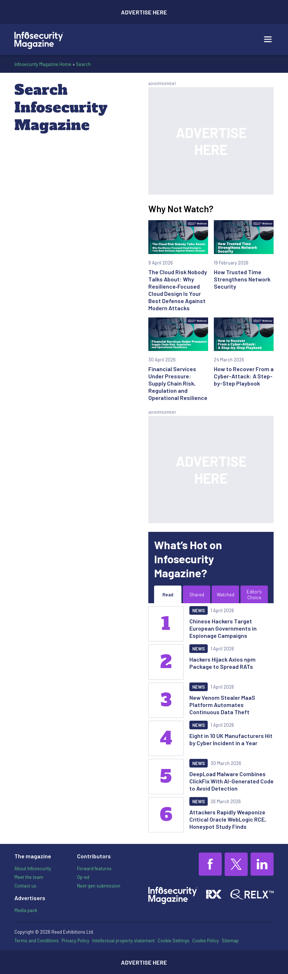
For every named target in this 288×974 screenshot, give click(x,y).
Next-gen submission (98, 886)
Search (83, 64)
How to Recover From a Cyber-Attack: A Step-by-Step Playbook (244, 376)
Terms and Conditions (36, 940)
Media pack (25, 910)
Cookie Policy (205, 940)
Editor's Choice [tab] (254, 594)
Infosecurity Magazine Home (42, 64)
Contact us (25, 886)
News (198, 610)
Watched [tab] (225, 594)
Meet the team (28, 877)
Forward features (94, 868)
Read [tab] (167, 594)
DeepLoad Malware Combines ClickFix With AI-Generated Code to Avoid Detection (231, 781)
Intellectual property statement (123, 940)
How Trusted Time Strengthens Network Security (242, 279)
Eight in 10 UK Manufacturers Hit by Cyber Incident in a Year (231, 739)
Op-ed (83, 877)
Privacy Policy (75, 940)
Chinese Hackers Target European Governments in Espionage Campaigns (223, 628)
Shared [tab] (196, 594)
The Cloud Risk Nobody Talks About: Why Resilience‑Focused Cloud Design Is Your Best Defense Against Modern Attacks (177, 289)
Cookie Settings (173, 940)
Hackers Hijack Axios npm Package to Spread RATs (222, 663)
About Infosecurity (32, 868)
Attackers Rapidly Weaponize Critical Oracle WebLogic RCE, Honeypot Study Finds (227, 819)
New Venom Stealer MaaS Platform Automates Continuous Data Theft (222, 704)
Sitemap (230, 940)
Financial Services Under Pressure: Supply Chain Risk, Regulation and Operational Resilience (177, 383)
